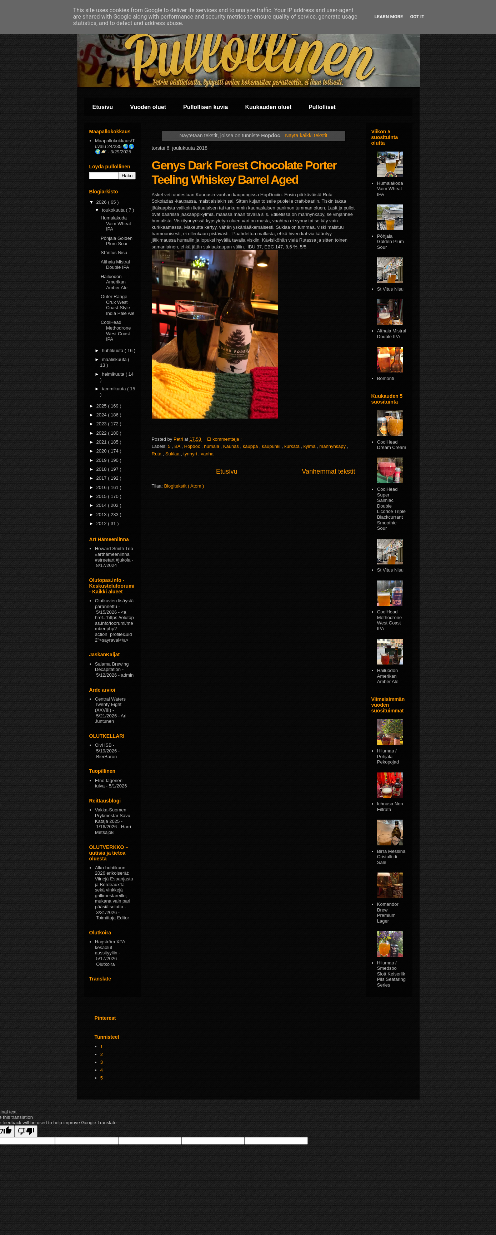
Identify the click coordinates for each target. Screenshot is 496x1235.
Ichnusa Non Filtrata (390, 806)
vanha (207, 453)
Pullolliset (322, 107)
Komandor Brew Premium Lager (388, 912)
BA (177, 446)
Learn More (389, 16)
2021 (102, 442)
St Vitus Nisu (114, 252)
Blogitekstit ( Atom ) (184, 486)
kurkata (292, 446)
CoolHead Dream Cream (391, 444)
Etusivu (102, 107)
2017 (102, 478)
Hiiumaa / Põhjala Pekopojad (388, 756)
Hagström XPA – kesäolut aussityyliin (112, 947)
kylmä (310, 446)
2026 (102, 202)
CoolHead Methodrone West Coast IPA (116, 331)
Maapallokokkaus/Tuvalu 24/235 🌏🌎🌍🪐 (115, 146)
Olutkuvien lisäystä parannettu (114, 603)
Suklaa (173, 453)
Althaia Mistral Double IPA (115, 264)
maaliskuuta (115, 359)
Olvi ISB (103, 745)
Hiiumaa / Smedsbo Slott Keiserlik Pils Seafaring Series (391, 974)
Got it (417, 16)
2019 (102, 460)
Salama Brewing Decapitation (112, 666)
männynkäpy (333, 446)
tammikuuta (114, 388)
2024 (102, 415)
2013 (102, 514)
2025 (102, 406)
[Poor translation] (26, 1131)
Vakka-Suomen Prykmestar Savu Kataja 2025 (112, 815)
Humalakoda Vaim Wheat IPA (116, 223)
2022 (102, 433)
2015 (102, 496)
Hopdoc (192, 446)
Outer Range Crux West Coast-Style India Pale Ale (118, 305)
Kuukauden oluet (268, 107)
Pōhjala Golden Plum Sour (116, 241)
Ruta (157, 453)
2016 (102, 487)
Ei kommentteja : (225, 439)
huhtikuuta (113, 350)
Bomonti (385, 378)
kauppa (251, 446)
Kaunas (231, 446)
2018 (102, 469)
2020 (102, 451)
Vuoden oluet (148, 107)
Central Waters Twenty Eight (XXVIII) (110, 704)
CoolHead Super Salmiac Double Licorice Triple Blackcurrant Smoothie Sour (391, 508)
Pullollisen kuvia (205, 107)
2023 (102, 423)
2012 (102, 523)
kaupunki (272, 446)
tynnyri (190, 453)
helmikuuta (113, 374)
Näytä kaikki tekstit (306, 135)
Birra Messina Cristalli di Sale (391, 857)
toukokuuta (114, 210)
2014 (102, 505)
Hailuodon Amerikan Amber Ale (114, 282)
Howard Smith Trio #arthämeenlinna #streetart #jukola (114, 554)
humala (212, 446)
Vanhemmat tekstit (328, 471)
